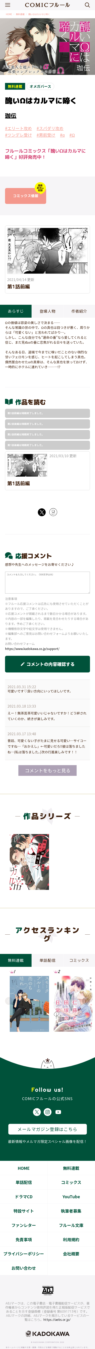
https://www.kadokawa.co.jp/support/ (32, 648)
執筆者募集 (71, 1199)
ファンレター (23, 1213)
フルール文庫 (71, 1213)
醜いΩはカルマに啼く (39, 14)
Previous (9, 1001)
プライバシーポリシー (23, 1242)
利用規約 (71, 1228)
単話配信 (24, 1170)
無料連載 (20, 14)
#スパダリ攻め (50, 128)
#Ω (72, 135)
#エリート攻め (18, 128)
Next (86, 1001)
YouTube (71, 1185)
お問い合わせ (23, 1256)
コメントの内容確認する (47, 664)
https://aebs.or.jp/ (57, 1308)
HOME (9, 14)
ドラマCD (24, 1185)
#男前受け (46, 135)
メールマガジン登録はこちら (47, 1117)
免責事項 (24, 1228)
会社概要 (71, 1242)
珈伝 (10, 116)
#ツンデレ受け (18, 135)
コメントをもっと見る (47, 770)
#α (62, 135)
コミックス (71, 1170)
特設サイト (24, 1199)
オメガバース (40, 86)
